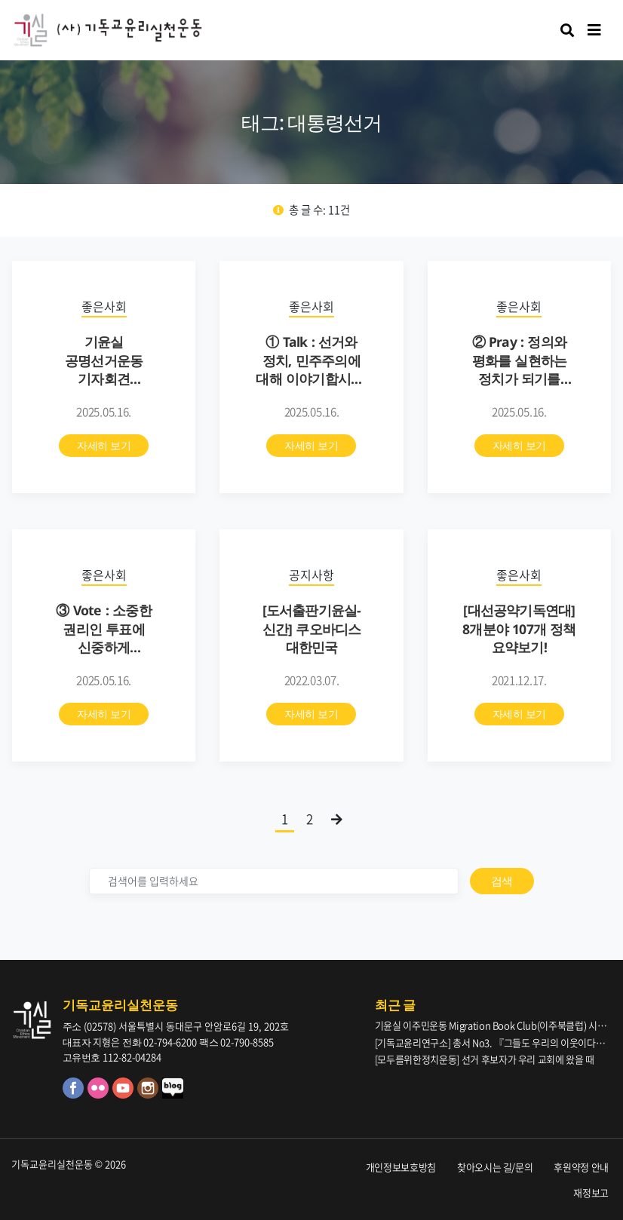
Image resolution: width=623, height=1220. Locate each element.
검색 (502, 880)
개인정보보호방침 (401, 1167)
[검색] (274, 881)
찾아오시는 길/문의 (495, 1167)
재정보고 (591, 1192)
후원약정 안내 (581, 1167)
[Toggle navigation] (594, 30)
